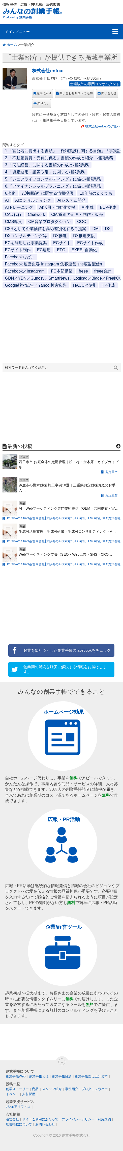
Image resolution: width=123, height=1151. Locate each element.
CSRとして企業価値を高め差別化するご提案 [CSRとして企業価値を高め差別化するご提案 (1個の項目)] (45, 229)
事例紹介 (71, 1089)
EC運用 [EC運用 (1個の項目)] (44, 250)
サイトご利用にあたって (40, 1119)
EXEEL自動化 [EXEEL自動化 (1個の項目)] (84, 250)
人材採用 (28, 1094)
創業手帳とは (39, 1076)
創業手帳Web (16, 1076)
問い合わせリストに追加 (76, 93)
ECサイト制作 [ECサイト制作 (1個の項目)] (18, 250)
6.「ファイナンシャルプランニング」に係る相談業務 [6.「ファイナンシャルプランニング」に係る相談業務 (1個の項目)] (53, 186)
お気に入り (43, 93)
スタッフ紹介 (52, 1089)
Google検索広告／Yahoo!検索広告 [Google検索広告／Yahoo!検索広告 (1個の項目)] (36, 285)
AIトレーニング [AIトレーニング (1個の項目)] (19, 207)
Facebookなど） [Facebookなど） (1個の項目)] (20, 257)
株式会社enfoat (48, 70)
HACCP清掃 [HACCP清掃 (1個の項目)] (84, 285)
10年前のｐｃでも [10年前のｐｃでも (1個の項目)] (96, 193)
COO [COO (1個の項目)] (81, 221)
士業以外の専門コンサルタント (94, 84)
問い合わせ (108, 93)
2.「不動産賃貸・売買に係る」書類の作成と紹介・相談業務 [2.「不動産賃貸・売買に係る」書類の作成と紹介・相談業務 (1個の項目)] (59, 158)
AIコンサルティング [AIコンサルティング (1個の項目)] (33, 200)
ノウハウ (101, 1089)
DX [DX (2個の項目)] (107, 229)
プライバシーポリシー (78, 1119)
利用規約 (104, 1119)
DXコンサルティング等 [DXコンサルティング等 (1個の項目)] (26, 236)
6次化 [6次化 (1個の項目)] (10, 193)
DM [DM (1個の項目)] (96, 229)
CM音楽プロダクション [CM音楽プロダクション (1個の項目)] (49, 221)
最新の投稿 (20, 446)
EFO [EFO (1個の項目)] (61, 250)
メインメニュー (17, 32)
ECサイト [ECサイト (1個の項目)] (62, 243)
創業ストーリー (17, 1089)
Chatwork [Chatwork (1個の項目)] (36, 214)
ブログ (86, 1089)
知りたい (43, 103)
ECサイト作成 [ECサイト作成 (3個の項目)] (90, 243)
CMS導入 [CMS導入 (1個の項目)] (13, 221)
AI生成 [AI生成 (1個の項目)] (88, 207)
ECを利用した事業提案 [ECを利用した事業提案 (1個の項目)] (26, 243)
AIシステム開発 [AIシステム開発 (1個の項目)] (71, 200)
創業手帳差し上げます (91, 1076)
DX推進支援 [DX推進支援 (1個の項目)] (84, 236)
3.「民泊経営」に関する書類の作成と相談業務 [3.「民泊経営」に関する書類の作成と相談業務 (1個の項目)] (47, 165)
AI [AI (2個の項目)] (7, 200)
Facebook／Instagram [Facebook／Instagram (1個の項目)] (25, 271)
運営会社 (12, 1119)
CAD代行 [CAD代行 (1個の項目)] (13, 214)
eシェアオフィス (18, 1107)
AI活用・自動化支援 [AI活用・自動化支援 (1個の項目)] (57, 207)
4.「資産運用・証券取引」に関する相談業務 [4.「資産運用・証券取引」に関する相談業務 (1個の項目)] (45, 172)
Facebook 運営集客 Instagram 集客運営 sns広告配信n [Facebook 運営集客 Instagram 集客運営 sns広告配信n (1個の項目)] (53, 264)
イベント (12, 1094)
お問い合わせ (45, 1124)
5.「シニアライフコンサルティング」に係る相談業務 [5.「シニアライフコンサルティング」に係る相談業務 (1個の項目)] (53, 179)
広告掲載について (19, 1124)
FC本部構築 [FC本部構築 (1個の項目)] (61, 271)
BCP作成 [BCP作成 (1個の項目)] (108, 207)
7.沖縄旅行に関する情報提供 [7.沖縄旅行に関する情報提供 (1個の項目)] (47, 193)
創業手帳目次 (62, 1076)
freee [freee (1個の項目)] (83, 271)
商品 (35, 1089)
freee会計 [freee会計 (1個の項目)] (102, 271)
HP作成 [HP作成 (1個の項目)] (108, 285)
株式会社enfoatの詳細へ (102, 126)
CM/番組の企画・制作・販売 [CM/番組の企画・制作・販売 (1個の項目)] (77, 214)
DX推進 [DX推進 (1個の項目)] (60, 236)
